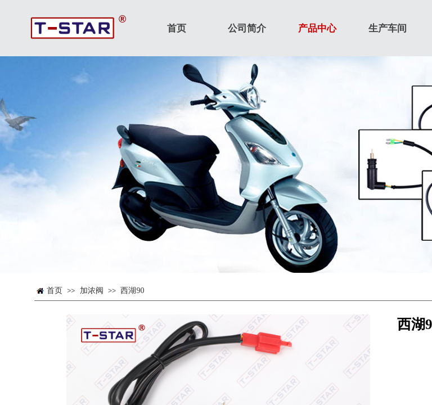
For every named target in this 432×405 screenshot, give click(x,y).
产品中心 (317, 28)
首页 (54, 290)
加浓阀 (92, 290)
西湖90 (132, 290)
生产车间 (387, 28)
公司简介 (247, 28)
